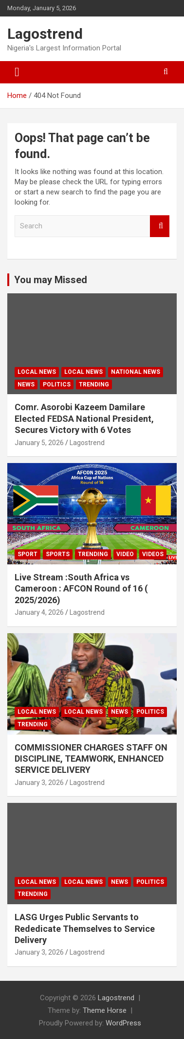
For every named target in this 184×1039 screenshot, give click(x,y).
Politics (57, 384)
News (26, 384)
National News (135, 371)
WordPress (123, 1023)
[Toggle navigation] (17, 72)
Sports (58, 554)
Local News (83, 371)
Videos (153, 554)
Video (125, 554)
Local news (37, 371)
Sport (27, 554)
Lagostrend (45, 33)
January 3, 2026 (39, 782)
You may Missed (50, 280)
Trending (94, 384)
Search (159, 226)
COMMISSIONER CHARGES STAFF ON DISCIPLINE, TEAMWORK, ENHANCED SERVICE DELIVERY (91, 758)
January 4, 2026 (39, 612)
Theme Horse (105, 1010)
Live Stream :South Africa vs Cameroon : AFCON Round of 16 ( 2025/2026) (81, 588)
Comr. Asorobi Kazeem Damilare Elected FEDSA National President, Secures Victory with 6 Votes (84, 418)
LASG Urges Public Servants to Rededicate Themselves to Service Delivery (85, 928)
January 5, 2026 (39, 443)
